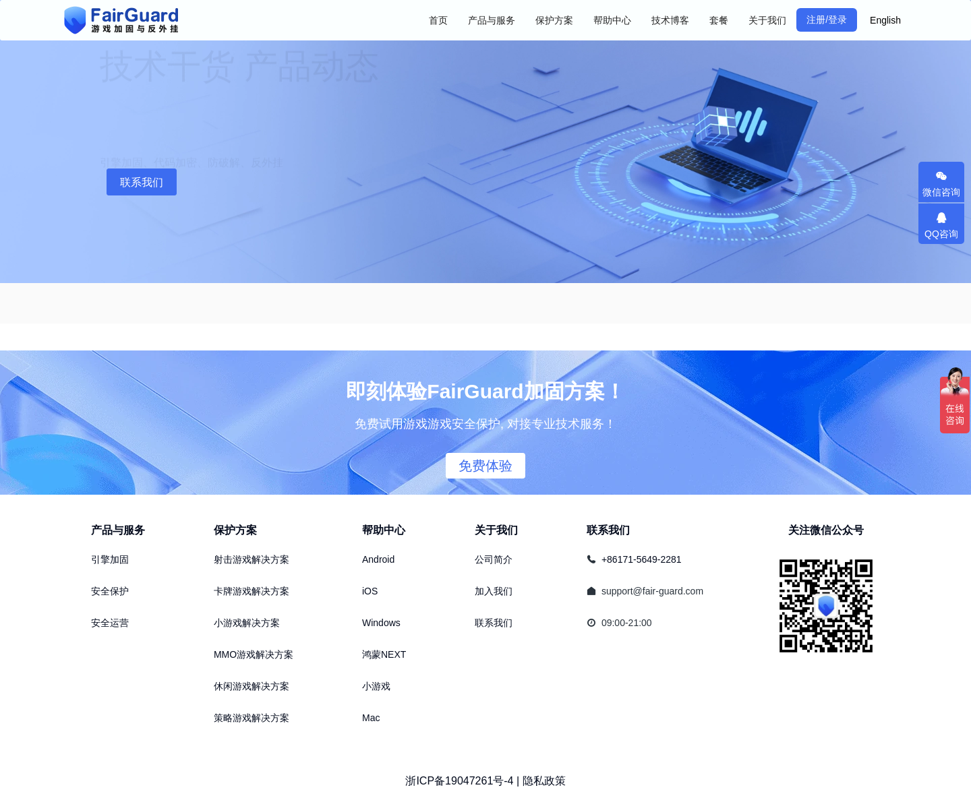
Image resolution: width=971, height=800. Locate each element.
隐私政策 (544, 781)
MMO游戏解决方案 (253, 654)
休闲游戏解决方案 (251, 686)
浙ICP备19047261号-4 (459, 781)
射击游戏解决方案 (251, 559)
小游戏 (376, 686)
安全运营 (110, 622)
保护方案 (235, 530)
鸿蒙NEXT (384, 654)
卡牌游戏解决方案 (251, 591)
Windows (381, 622)
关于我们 (496, 530)
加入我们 (493, 591)
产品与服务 (118, 530)
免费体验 (485, 465)
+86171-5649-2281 (641, 559)
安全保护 (110, 591)
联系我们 (141, 182)
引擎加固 (110, 559)
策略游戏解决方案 (251, 717)
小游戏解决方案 (247, 622)
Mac (371, 717)
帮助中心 (383, 530)
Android (378, 559)
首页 (438, 20)
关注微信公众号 (826, 530)
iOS (370, 591)
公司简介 (493, 559)
